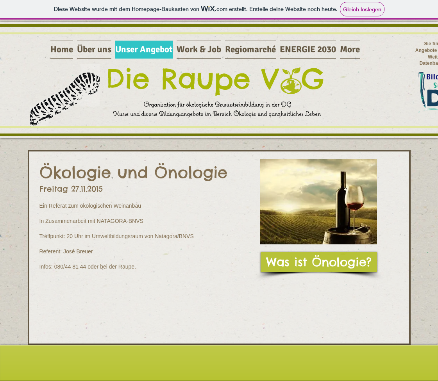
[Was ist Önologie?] (319, 262)
